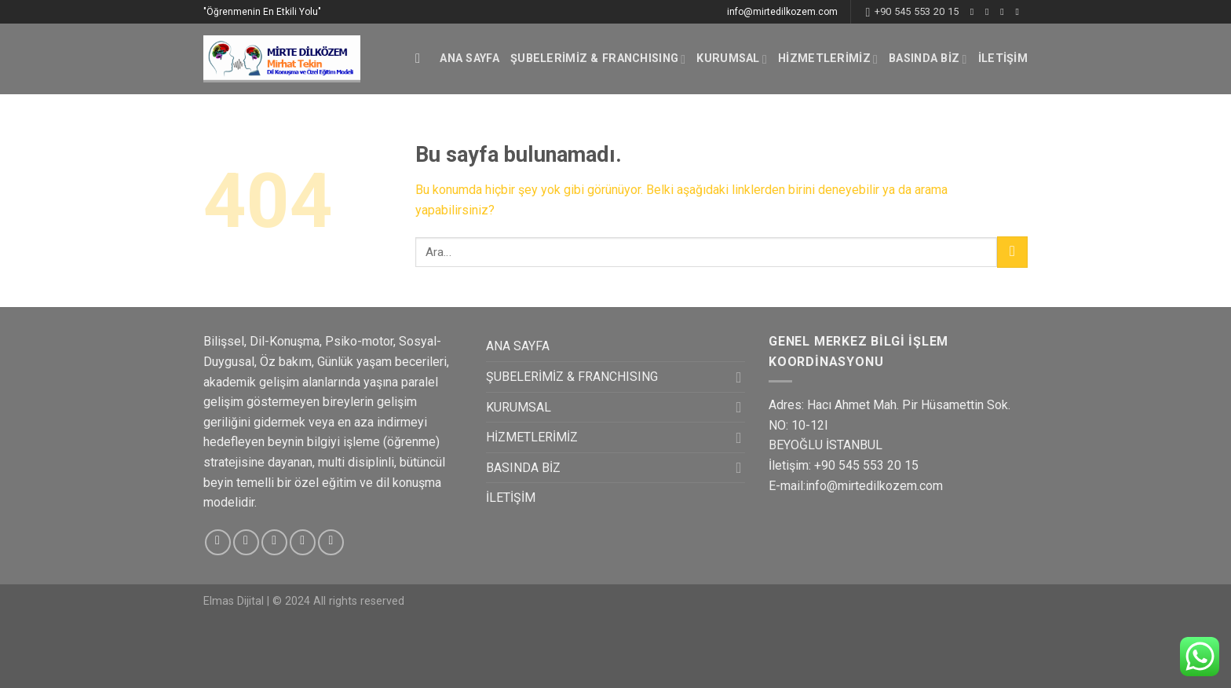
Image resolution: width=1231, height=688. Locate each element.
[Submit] (1012, 251)
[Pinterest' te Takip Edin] (331, 542)
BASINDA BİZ (928, 59)
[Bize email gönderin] (1020, 11)
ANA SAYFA (469, 58)
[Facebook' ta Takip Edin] (975, 11)
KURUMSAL (731, 59)
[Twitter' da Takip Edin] (1005, 11)
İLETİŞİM (1003, 58)
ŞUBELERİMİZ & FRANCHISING (598, 59)
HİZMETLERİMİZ (828, 59)
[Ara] (422, 59)
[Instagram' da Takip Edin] (990, 11)
